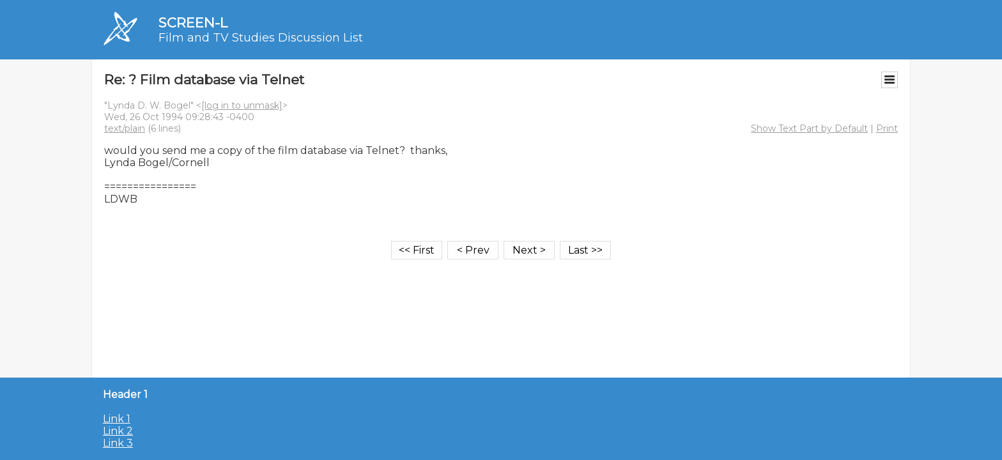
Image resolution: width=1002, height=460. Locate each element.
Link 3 (118, 443)
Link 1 (116, 419)
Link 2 (118, 431)
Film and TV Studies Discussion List (260, 38)
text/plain (124, 128)
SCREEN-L (192, 23)
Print (887, 128)
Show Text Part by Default (809, 128)
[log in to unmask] (241, 105)
